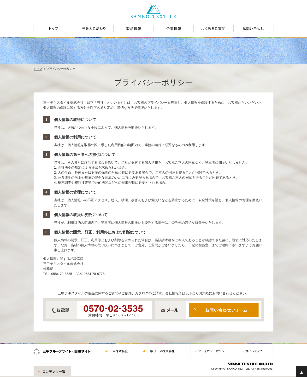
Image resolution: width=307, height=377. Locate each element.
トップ (38, 68)
